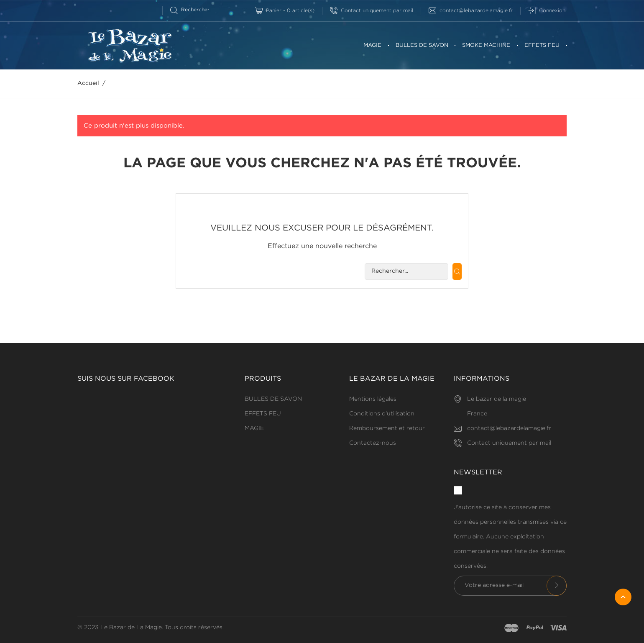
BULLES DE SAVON (422, 45)
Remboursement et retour (387, 428)
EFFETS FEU (542, 45)
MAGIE (372, 45)
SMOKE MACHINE (486, 45)
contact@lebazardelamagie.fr (471, 11)
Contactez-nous (372, 443)
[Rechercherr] (193, 10)
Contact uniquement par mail (371, 11)
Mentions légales (372, 399)
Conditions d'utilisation (381, 413)
